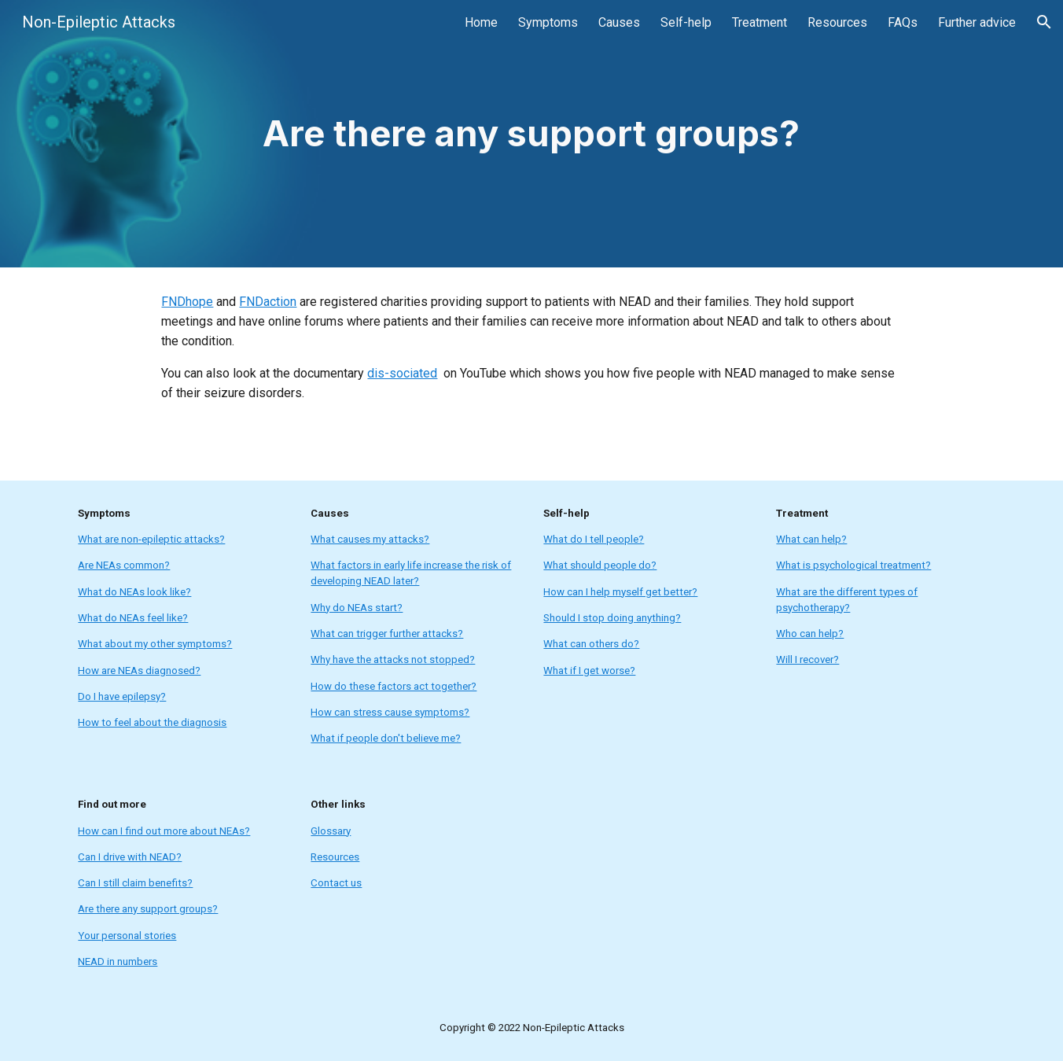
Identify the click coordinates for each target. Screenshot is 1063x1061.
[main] (531, 134)
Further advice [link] (977, 22)
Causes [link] (619, 22)
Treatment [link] (759, 22)
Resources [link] (837, 22)
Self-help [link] (686, 22)
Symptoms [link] (548, 22)
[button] (1044, 22)
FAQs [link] (903, 22)
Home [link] (481, 22)
